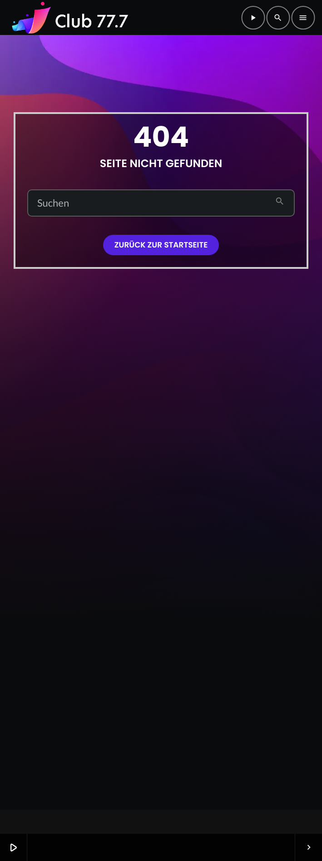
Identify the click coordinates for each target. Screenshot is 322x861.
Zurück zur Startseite (161, 244)
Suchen (53, 203)
